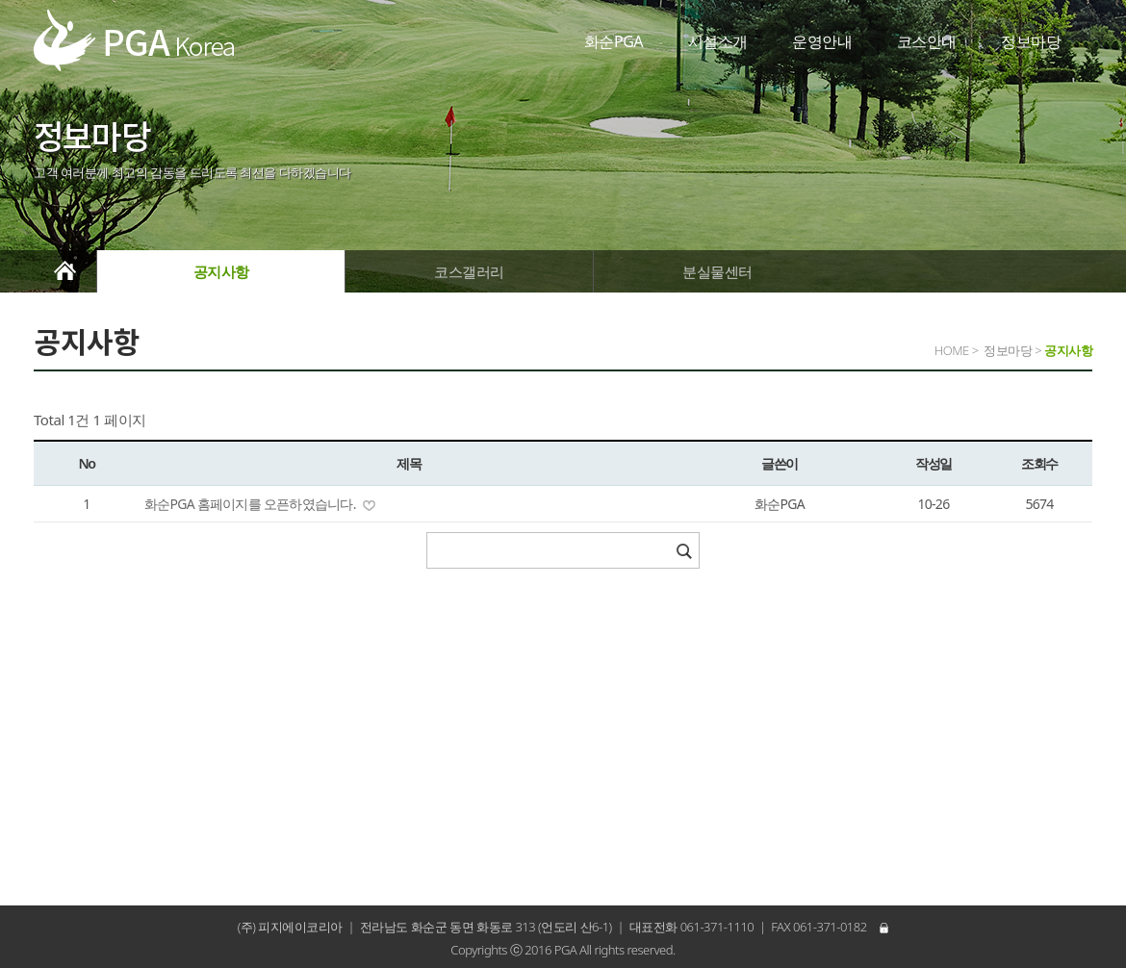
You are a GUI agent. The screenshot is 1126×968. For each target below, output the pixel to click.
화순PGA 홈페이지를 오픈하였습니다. (251, 504)
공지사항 (221, 271)
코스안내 (927, 41)
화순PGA (613, 41)
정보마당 (1031, 41)
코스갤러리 (469, 271)
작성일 (933, 463)
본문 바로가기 (0, 0)
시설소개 (718, 41)
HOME (951, 350)
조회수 (1039, 463)
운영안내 (822, 41)
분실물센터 (717, 271)
